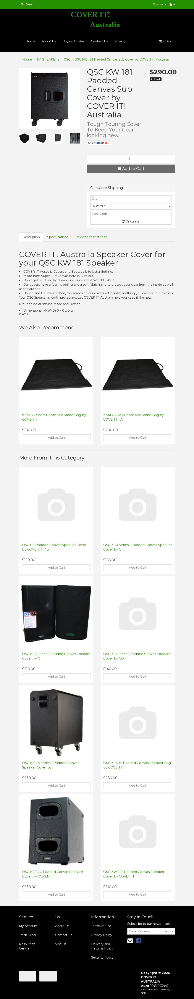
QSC (67, 59)
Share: (99, 142)
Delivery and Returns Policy (102, 946)
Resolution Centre (27, 946)
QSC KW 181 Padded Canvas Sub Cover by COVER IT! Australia (121, 59)
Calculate (130, 221)
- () (165, 41)
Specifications (57, 237)
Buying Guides (73, 41)
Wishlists (159, 4)
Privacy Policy (101, 935)
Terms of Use (101, 926)
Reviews (91, 237)
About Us (49, 41)
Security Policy (102, 957)
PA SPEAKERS (48, 59)
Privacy (119, 41)
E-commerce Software (153, 989)
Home (30, 41)
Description (31, 237)
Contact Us (99, 41)
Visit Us (60, 944)
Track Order (27, 935)
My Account (28, 926)
